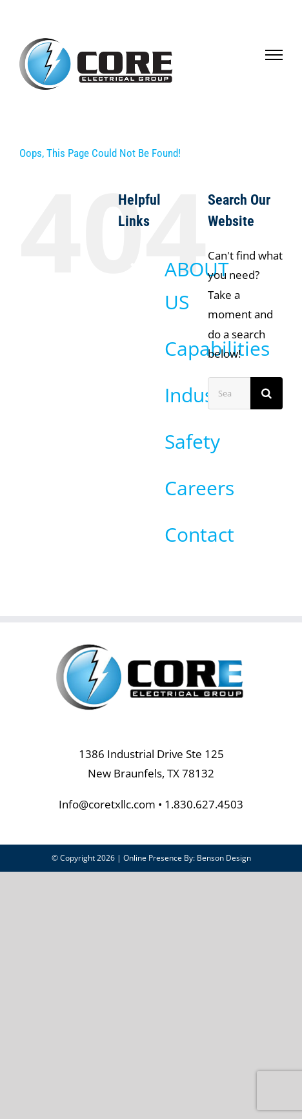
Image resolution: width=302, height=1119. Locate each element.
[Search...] (229, 393)
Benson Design (224, 857)
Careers (199, 488)
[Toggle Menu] (274, 55)
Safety (192, 441)
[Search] (266, 393)
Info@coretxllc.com (107, 804)
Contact (199, 534)
